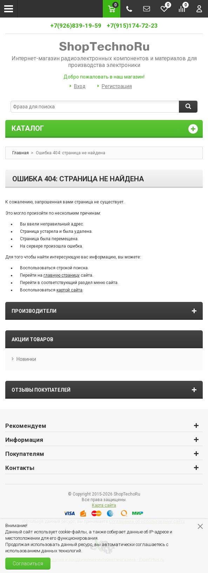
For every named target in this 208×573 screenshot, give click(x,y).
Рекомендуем (25, 425)
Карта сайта (104, 505)
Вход (80, 86)
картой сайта (69, 290)
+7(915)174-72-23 (132, 25)
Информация (24, 439)
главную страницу (61, 275)
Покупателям (24, 453)
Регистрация (117, 86)
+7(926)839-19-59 (75, 25)
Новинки (26, 359)
